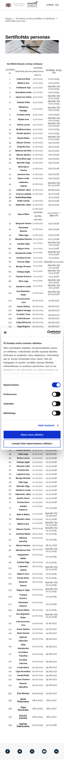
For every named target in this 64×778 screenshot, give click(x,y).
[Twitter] (19, 751)
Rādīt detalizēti (46, 425)
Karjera (8, 18)
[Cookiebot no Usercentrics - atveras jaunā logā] (47, 332)
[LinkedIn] (56, 751)
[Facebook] (7, 751)
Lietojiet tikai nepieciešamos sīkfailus (32, 443)
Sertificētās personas (15, 21)
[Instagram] (32, 751)
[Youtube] (44, 751)
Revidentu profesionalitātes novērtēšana (35, 18)
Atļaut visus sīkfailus (32, 434)
